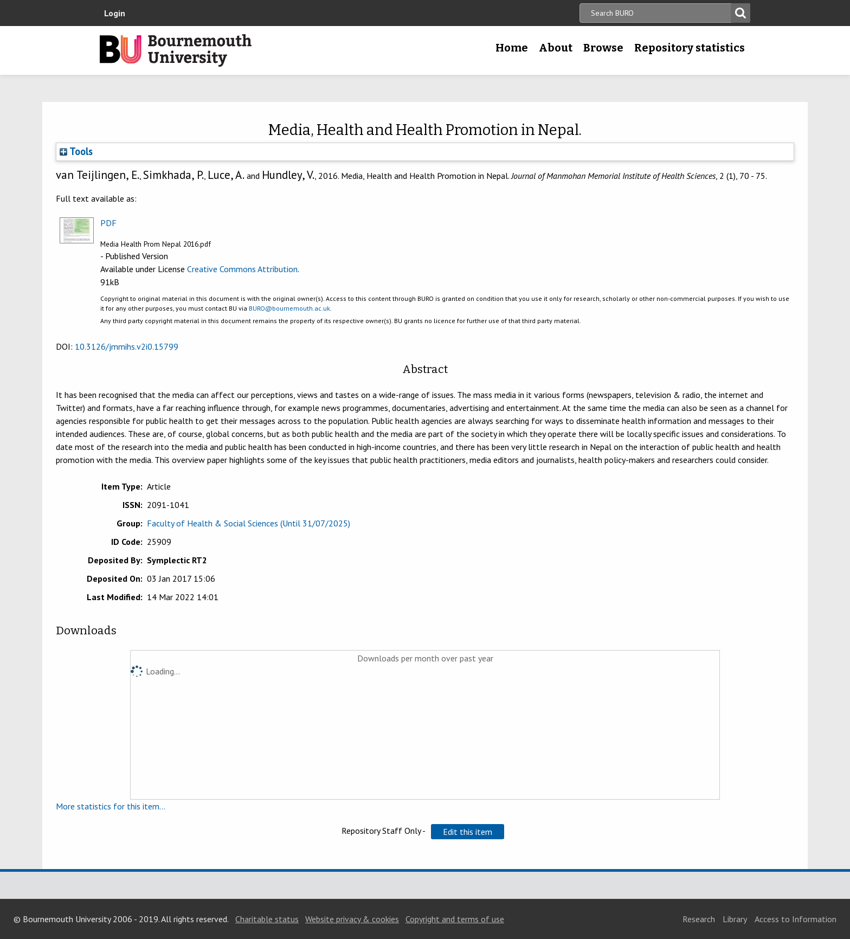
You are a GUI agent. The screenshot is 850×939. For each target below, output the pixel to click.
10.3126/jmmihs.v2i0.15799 (126, 346)
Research (698, 919)
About (555, 47)
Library (735, 919)
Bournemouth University (176, 50)
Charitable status (267, 919)
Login (114, 13)
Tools (76, 151)
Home (511, 47)
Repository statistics (689, 47)
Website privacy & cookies (352, 919)
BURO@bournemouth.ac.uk (289, 308)
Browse (603, 47)
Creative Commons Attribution (242, 268)
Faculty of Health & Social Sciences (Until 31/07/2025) (248, 523)
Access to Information (795, 919)
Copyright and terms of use (454, 919)
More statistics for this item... (110, 806)
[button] (467, 831)
